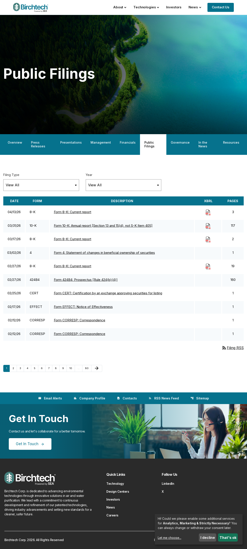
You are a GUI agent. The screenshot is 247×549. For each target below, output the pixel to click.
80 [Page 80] (88, 368)
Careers (112, 515)
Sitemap (200, 398)
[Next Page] (96, 368)
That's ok (228, 537)
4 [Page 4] (28, 368)
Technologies (146, 7)
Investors (174, 7)
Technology (115, 483)
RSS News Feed (164, 398)
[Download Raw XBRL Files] (208, 212)
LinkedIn (168, 483)
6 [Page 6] (43, 368)
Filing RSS (233, 348)
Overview (15, 142)
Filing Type (11, 175)
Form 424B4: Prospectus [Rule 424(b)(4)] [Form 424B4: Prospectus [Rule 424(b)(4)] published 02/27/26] (86, 280)
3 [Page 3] (21, 368)
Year (89, 175)
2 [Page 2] (14, 368)
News (195, 7)
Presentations (71, 142)
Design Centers (117, 491)
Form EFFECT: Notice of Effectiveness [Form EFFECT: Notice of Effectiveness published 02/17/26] (83, 307)
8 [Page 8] (57, 368)
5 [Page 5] (36, 368)
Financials (128, 142)
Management (101, 142)
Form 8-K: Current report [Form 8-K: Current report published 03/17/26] (72, 239)
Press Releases (38, 144)
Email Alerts (50, 398)
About (119, 7)
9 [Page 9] (64, 368)
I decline (207, 537)
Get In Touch (27, 444)
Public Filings (149, 144)
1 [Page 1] (8, 368)
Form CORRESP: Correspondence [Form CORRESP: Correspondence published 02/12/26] (79, 320)
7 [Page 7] (50, 368)
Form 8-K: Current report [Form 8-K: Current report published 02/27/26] (72, 266)
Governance (180, 142)
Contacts (127, 398)
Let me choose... (169, 538)
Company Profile (89, 398)
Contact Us (221, 7)
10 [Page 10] (72, 368)
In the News (202, 144)
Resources (231, 142)
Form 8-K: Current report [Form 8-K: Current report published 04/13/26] (72, 212)
